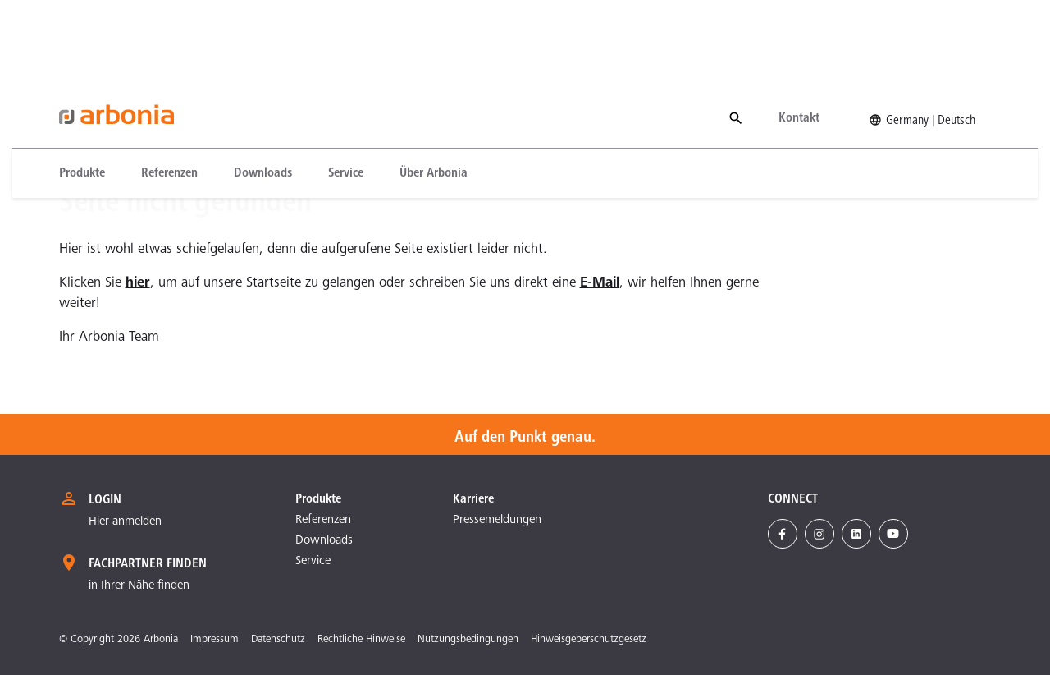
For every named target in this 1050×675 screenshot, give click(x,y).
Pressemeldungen (497, 520)
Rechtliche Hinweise (361, 640)
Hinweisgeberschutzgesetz (588, 640)
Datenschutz (278, 640)
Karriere (473, 499)
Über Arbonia (433, 92)
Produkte (82, 92)
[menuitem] (91, 92)
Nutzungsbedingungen (468, 640)
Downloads (263, 92)
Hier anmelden (125, 522)
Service (345, 92)
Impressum (214, 640)
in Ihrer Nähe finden (139, 586)
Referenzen (169, 92)
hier (138, 284)
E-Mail (599, 284)
